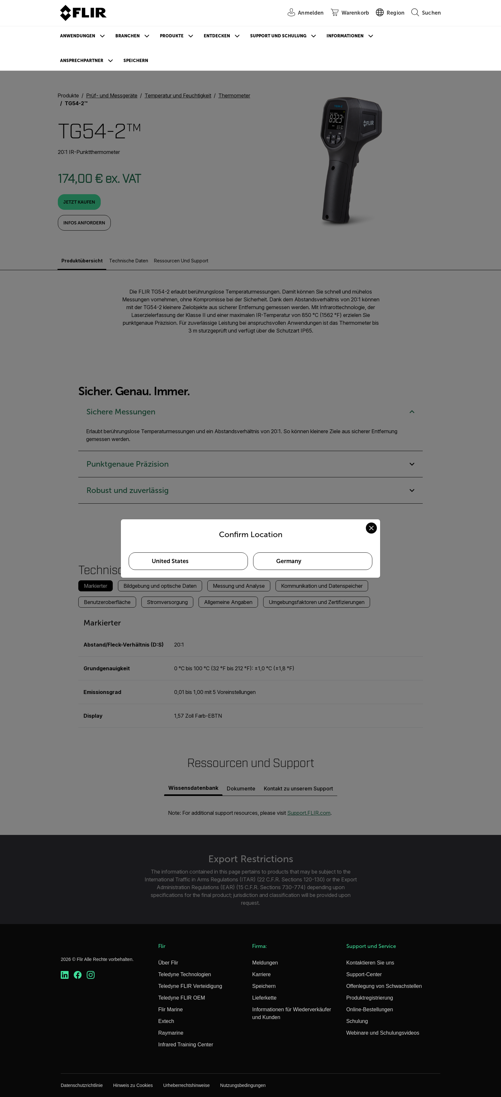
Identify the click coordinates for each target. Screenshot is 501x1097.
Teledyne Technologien (184, 974)
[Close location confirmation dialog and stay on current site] (371, 528)
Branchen (127, 35)
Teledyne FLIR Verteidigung (190, 986)
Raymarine (170, 1033)
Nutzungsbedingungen (243, 1085)
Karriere (261, 974)
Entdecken (217, 35)
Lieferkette (264, 998)
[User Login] (302, 13)
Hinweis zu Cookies (133, 1085)
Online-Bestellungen (369, 1009)
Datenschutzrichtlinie (82, 1085)
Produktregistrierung (369, 998)
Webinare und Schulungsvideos (382, 1033)
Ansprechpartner (81, 60)
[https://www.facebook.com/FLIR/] (78, 975)
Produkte (172, 35)
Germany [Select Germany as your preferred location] (288, 561)
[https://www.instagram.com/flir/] (91, 975)
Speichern (135, 60)
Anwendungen (77, 35)
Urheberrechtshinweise (186, 1085)
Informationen (345, 35)
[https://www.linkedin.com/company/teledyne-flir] (65, 975)
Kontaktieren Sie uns (370, 962)
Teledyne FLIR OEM (181, 998)
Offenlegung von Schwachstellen (384, 986)
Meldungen (265, 962)
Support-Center (364, 974)
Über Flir (168, 962)
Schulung (357, 1021)
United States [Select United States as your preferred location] (170, 561)
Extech (166, 1021)
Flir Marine (170, 1009)
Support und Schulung (278, 35)
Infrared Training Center (185, 1044)
